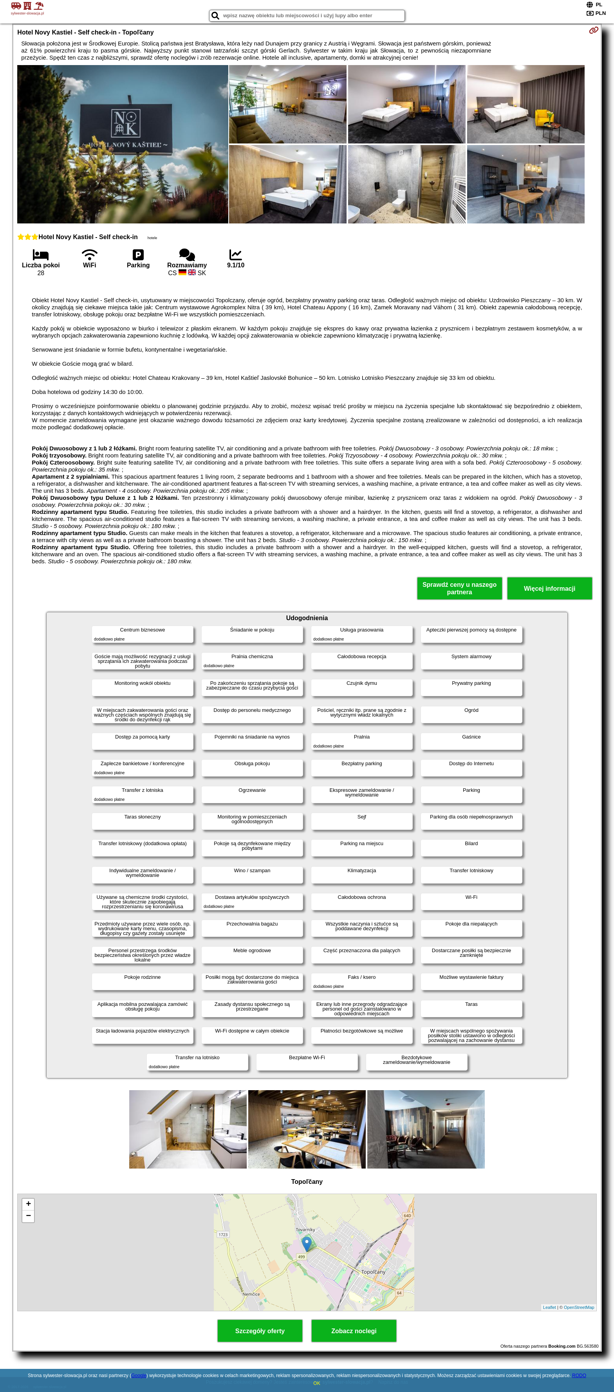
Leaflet (549, 1307)
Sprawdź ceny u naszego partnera (460, 588)
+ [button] (28, 1205)
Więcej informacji (549, 588)
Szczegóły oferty (260, 1331)
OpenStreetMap (579, 1307)
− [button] (28, 1216)
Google (138, 1375)
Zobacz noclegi (354, 1331)
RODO (579, 1375)
